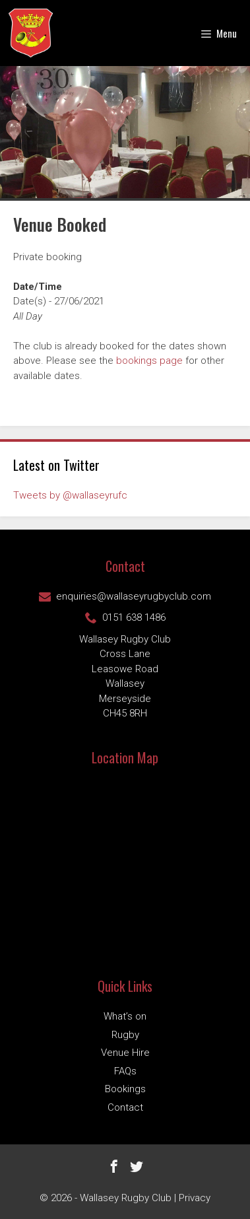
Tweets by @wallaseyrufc (70, 495)
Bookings (125, 1089)
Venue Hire (125, 1053)
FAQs (125, 1071)
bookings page (149, 360)
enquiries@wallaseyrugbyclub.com (125, 596)
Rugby (125, 1035)
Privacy (194, 1198)
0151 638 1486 (125, 617)
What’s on (125, 1016)
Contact (125, 1107)
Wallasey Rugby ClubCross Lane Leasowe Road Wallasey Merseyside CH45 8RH (125, 676)
